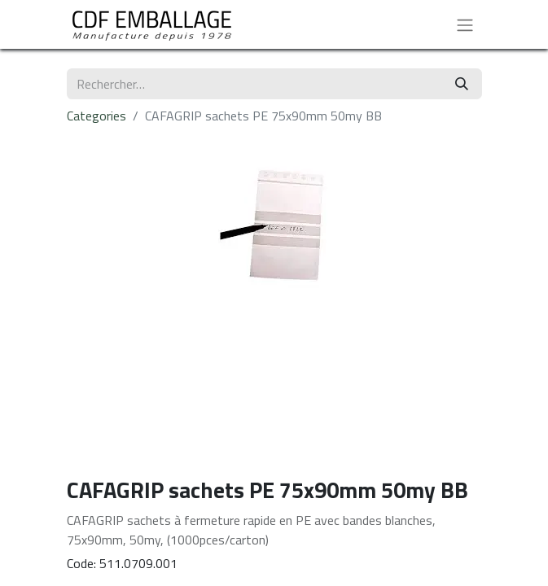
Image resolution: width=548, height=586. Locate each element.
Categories (96, 115)
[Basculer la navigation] (465, 24)
